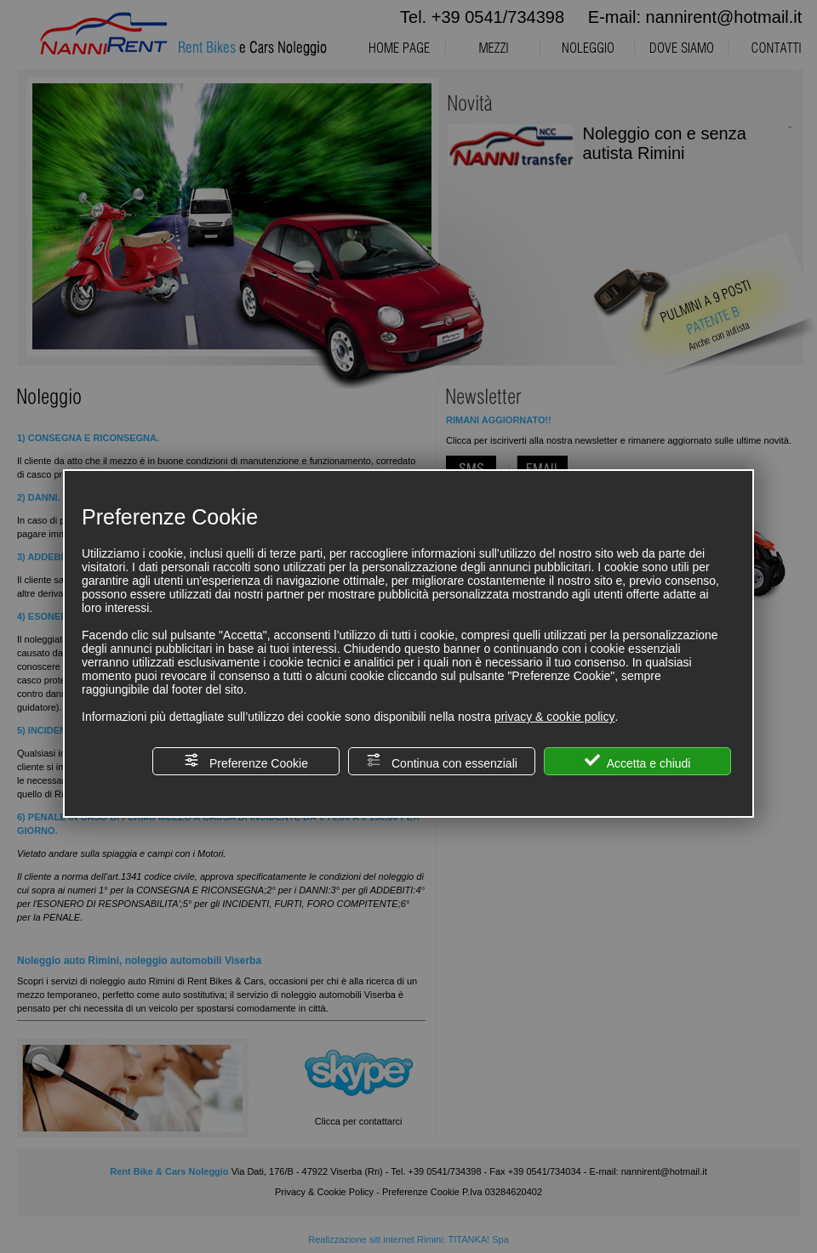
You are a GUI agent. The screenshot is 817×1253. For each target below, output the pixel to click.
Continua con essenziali (441, 761)
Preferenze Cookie (246, 761)
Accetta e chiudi (638, 761)
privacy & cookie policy (554, 716)
